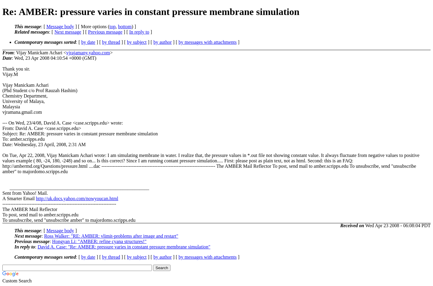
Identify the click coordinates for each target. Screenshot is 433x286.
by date (88, 42)
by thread (111, 42)
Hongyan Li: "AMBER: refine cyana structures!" (99, 241)
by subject (136, 42)
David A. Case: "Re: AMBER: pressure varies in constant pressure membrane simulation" (124, 246)
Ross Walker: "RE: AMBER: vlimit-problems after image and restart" (111, 236)
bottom (124, 26)
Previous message (105, 32)
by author (162, 42)
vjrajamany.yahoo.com (88, 52)
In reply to (139, 32)
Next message (67, 32)
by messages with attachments (208, 42)
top (112, 26)
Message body (60, 26)
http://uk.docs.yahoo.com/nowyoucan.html (77, 198)
